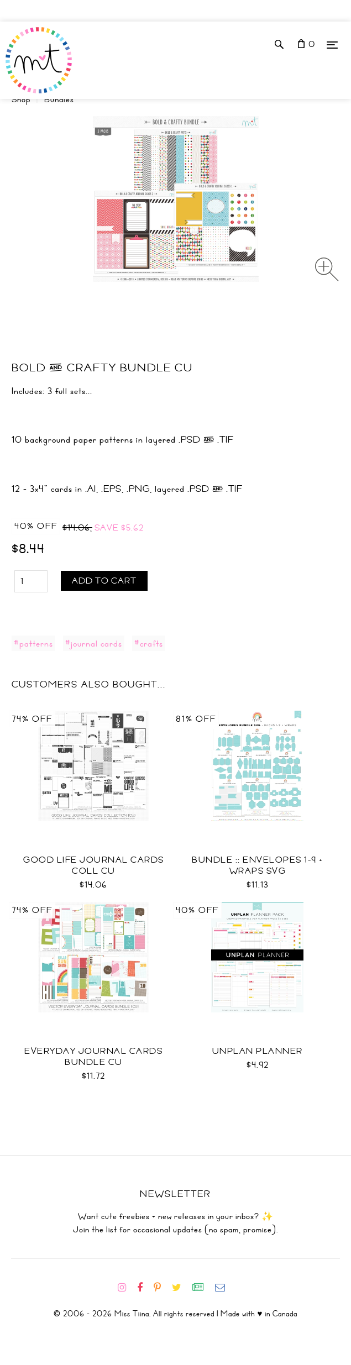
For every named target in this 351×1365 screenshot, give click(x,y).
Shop (21, 99)
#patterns (33, 643)
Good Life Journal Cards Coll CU (93, 865)
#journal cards (93, 643)
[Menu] (332, 44)
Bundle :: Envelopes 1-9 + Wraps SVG (257, 865)
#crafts (148, 643)
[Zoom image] (327, 269)
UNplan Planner (257, 1051)
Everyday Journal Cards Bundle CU (93, 1056)
